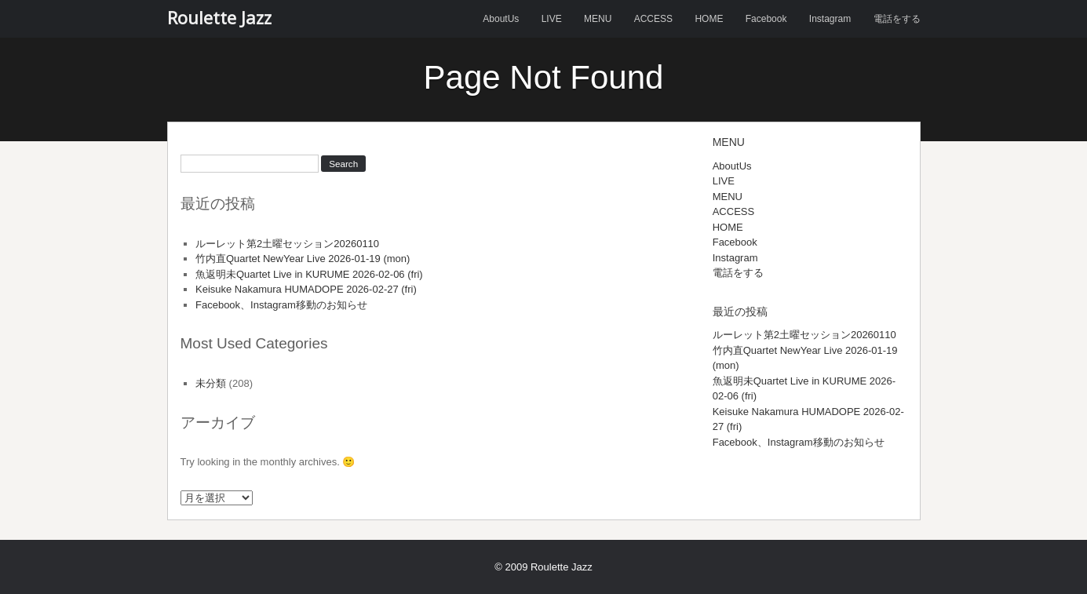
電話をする (897, 18)
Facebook (766, 18)
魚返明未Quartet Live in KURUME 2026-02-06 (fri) (309, 274)
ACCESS (653, 18)
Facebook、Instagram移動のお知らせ (281, 305)
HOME (709, 18)
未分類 (210, 383)
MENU (597, 18)
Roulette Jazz (219, 17)
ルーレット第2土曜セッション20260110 (287, 244)
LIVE (552, 18)
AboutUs (501, 18)
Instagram (830, 18)
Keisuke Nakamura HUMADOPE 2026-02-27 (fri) (306, 289)
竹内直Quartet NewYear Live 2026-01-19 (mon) (302, 258)
